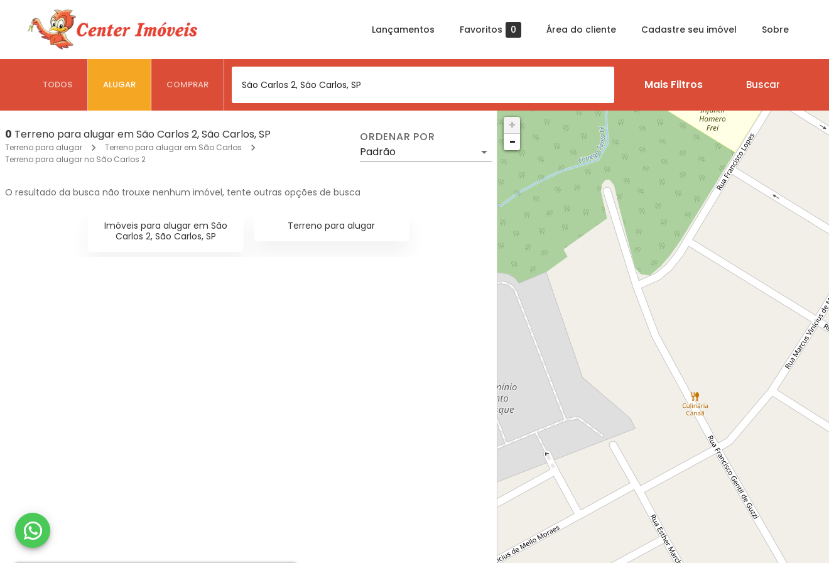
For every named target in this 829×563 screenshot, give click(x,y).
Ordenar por (397, 137)
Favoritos (490, 30)
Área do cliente (581, 29)
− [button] (512, 142)
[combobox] (423, 85)
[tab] (58, 85)
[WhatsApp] (32, 530)
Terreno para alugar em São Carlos (173, 147)
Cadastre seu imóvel (689, 29)
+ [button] (512, 125)
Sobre (775, 29)
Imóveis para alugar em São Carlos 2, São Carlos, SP (165, 231)
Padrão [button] (378, 152)
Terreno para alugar (43, 147)
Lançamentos (403, 29)
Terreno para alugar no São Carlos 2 (75, 159)
